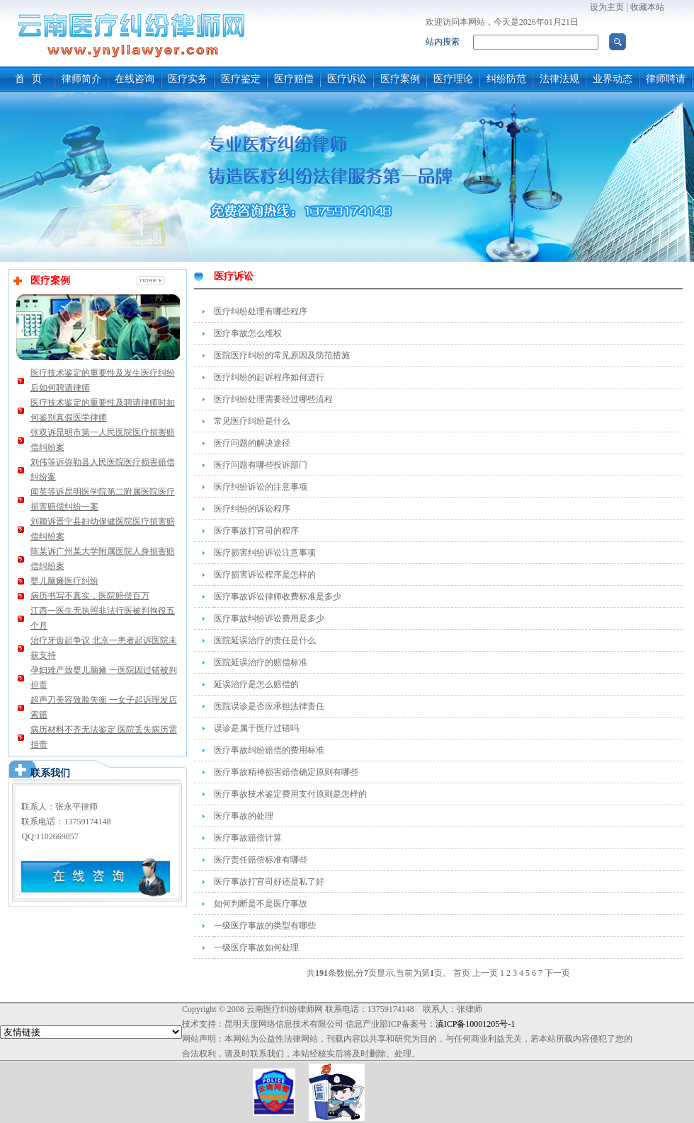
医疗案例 (400, 79)
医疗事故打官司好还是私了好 (269, 882)
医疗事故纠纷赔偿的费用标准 (269, 750)
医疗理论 (453, 79)
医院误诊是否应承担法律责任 (269, 706)
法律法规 (559, 79)
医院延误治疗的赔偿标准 (260, 662)
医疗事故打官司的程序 (256, 531)
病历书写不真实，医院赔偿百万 (89, 596)
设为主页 (607, 7)
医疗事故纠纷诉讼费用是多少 (269, 618)
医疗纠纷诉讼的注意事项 (260, 487)
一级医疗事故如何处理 (256, 947)
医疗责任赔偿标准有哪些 (260, 860)
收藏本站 (647, 7)
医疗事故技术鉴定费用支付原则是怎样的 (290, 794)
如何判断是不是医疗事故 (260, 904)
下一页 (557, 973)
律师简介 (81, 79)
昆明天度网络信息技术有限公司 (283, 1024)
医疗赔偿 (294, 79)
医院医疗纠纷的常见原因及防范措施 (282, 355)
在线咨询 (134, 79)
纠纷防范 (506, 79)
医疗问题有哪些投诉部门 (260, 465)
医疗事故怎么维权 (248, 333)
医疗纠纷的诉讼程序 (252, 509)
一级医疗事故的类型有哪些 (265, 926)
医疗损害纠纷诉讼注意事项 (265, 553)
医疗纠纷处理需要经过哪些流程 (273, 399)
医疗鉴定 (241, 79)
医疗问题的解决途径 (252, 443)
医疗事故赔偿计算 (248, 838)
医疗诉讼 (347, 79)
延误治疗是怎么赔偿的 (256, 684)
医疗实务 (187, 79)
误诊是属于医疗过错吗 (256, 728)
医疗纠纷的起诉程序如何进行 (269, 377)
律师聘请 (666, 79)
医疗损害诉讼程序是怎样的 (265, 575)
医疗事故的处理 (243, 816)
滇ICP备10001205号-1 (476, 1024)
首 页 (28, 79)
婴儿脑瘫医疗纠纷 (64, 581)
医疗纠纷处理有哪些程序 (260, 311)
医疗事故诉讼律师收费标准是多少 (277, 596)
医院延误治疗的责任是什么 (265, 640)
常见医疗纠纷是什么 (252, 421)
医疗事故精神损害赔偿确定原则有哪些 (286, 772)
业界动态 (612, 79)
